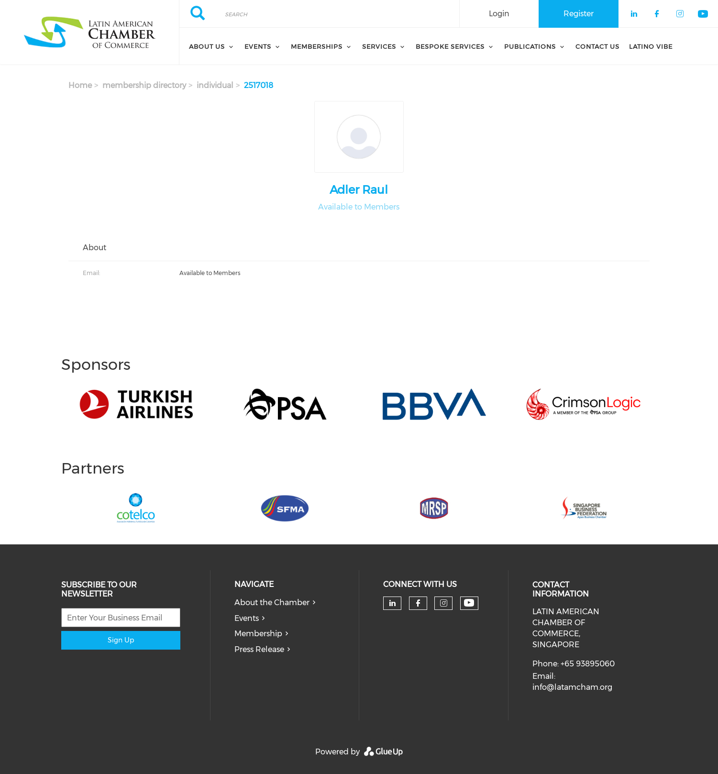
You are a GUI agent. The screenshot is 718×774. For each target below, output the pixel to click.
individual (215, 85)
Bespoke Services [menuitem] (450, 46)
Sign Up (121, 640)
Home (80, 85)
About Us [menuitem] (207, 46)
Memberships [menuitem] (316, 46)
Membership (258, 633)
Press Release (259, 649)
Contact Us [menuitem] (597, 46)
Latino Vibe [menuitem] (651, 46)
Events (246, 618)
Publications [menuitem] (530, 46)
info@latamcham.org (572, 687)
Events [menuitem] (257, 46)
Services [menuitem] (379, 46)
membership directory (144, 85)
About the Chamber (271, 602)
